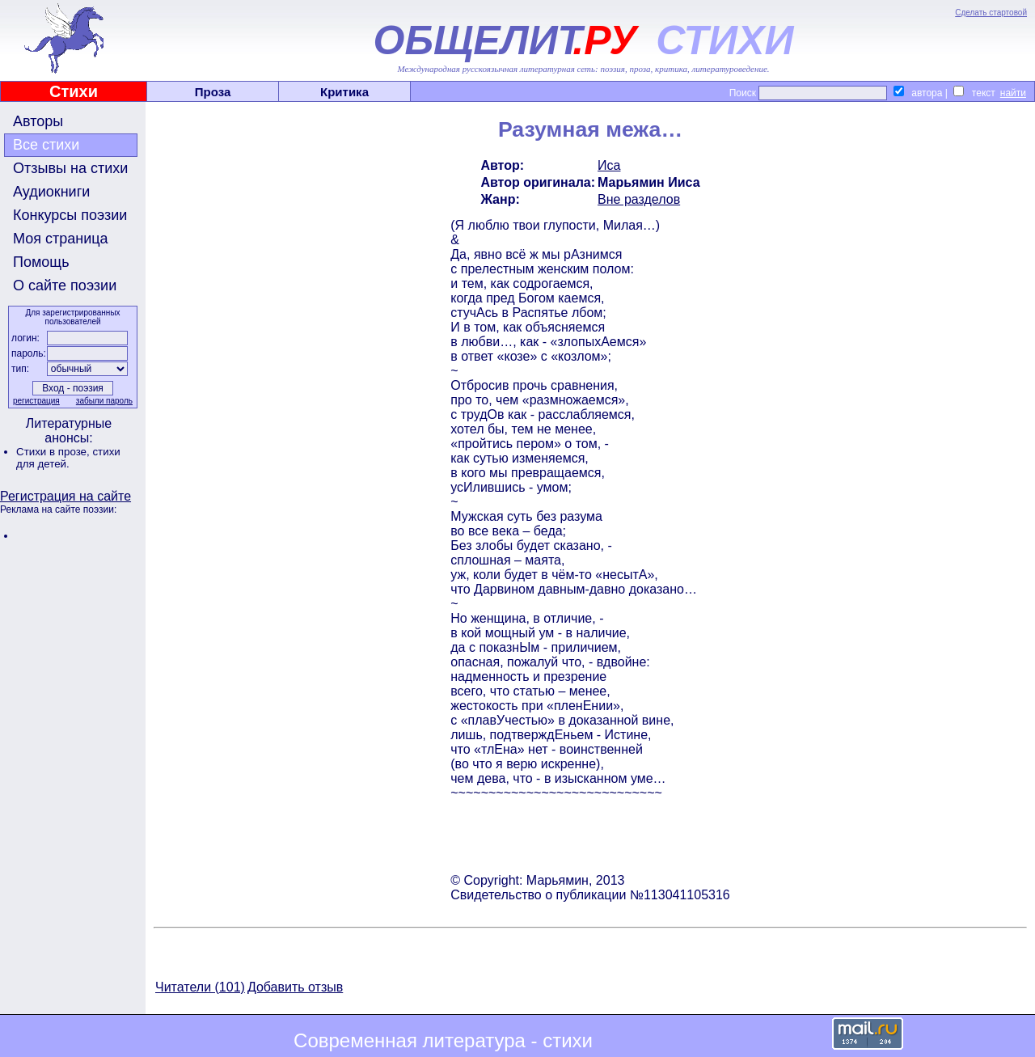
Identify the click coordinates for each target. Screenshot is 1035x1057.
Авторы (38, 121)
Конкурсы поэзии (70, 215)
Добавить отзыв (295, 987)
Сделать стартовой (991, 12)
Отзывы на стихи (70, 168)
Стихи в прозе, (54, 452)
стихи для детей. (68, 458)
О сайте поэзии (64, 285)
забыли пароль (104, 400)
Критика (344, 92)
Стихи (73, 91)
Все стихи (46, 145)
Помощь (41, 262)
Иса (609, 165)
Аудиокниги (51, 192)
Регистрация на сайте (65, 496)
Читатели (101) (200, 987)
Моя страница (60, 238)
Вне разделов (639, 199)
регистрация (36, 400)
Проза (213, 92)
